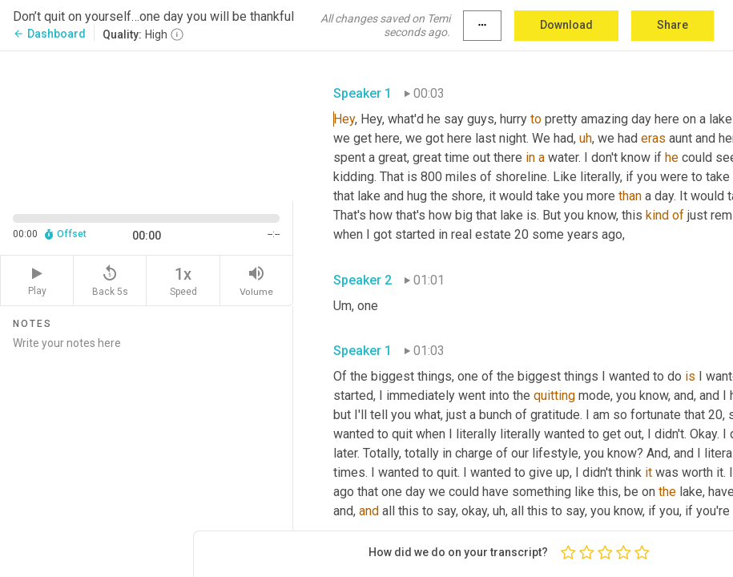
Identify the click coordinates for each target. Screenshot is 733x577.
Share (672, 24)
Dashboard (49, 33)
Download (566, 24)
